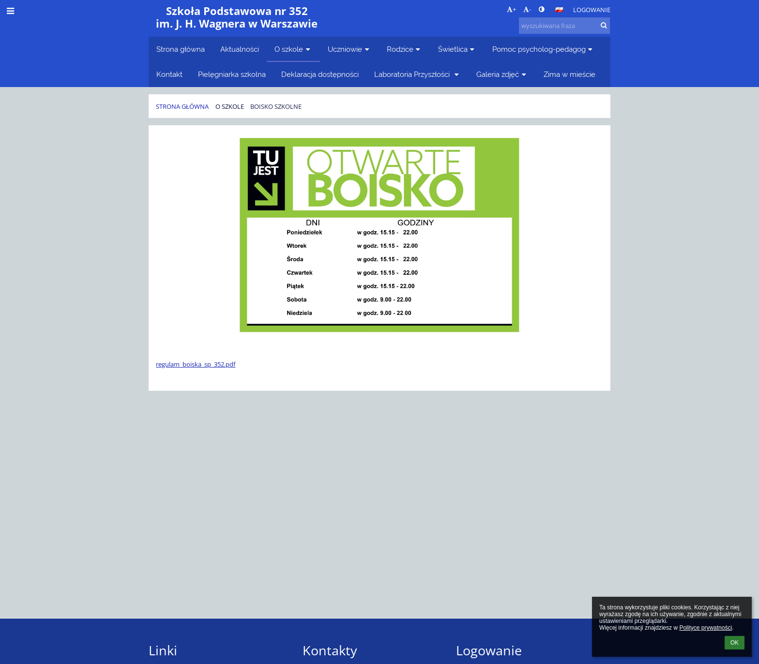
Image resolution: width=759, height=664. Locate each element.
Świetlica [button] (457, 49)
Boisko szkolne (276, 106)
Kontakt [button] (169, 74)
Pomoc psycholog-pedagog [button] (543, 49)
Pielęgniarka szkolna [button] (232, 74)
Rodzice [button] (405, 49)
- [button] (527, 9)
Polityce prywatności (705, 627)
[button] (559, 9)
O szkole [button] (293, 49)
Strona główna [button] (180, 49)
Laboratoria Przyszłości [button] (417, 74)
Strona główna (182, 106)
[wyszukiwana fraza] (564, 25)
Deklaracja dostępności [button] (320, 74)
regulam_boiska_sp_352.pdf (195, 364)
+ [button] (511, 9)
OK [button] (734, 642)
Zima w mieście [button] (569, 74)
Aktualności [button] (239, 49)
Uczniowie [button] (349, 49)
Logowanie (591, 9)
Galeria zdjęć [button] (502, 74)
